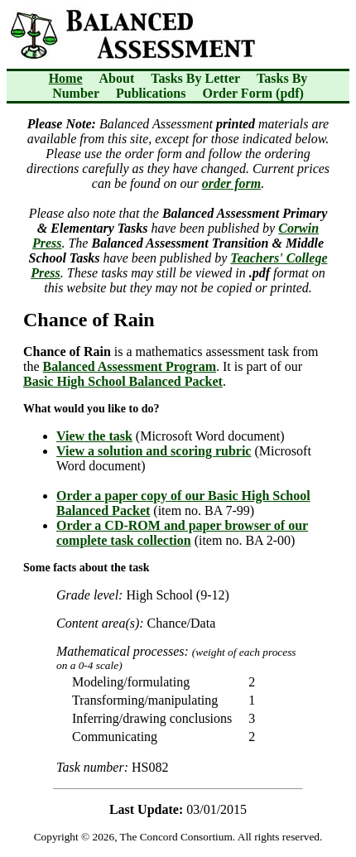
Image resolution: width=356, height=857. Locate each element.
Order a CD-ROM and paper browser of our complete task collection (182, 532)
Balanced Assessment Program (129, 366)
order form (232, 183)
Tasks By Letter (195, 78)
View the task (94, 436)
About (117, 78)
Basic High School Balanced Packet (123, 381)
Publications (150, 93)
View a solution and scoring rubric (153, 451)
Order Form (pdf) (253, 93)
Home (66, 78)
